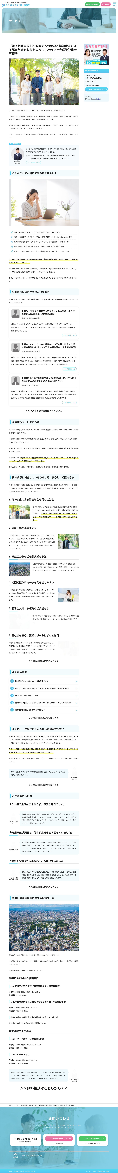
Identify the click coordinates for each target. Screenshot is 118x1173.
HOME (10, 1105)
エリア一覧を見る (96, 99)
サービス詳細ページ (18, 492)
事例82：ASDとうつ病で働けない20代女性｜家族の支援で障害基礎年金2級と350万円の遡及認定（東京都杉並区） (49, 346)
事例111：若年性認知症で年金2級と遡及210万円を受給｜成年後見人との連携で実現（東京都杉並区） (49, 380)
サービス (16, 1105)
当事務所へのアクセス (103, 1171)
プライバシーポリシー (91, 1171)
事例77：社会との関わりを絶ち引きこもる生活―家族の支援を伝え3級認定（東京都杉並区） (48, 312)
